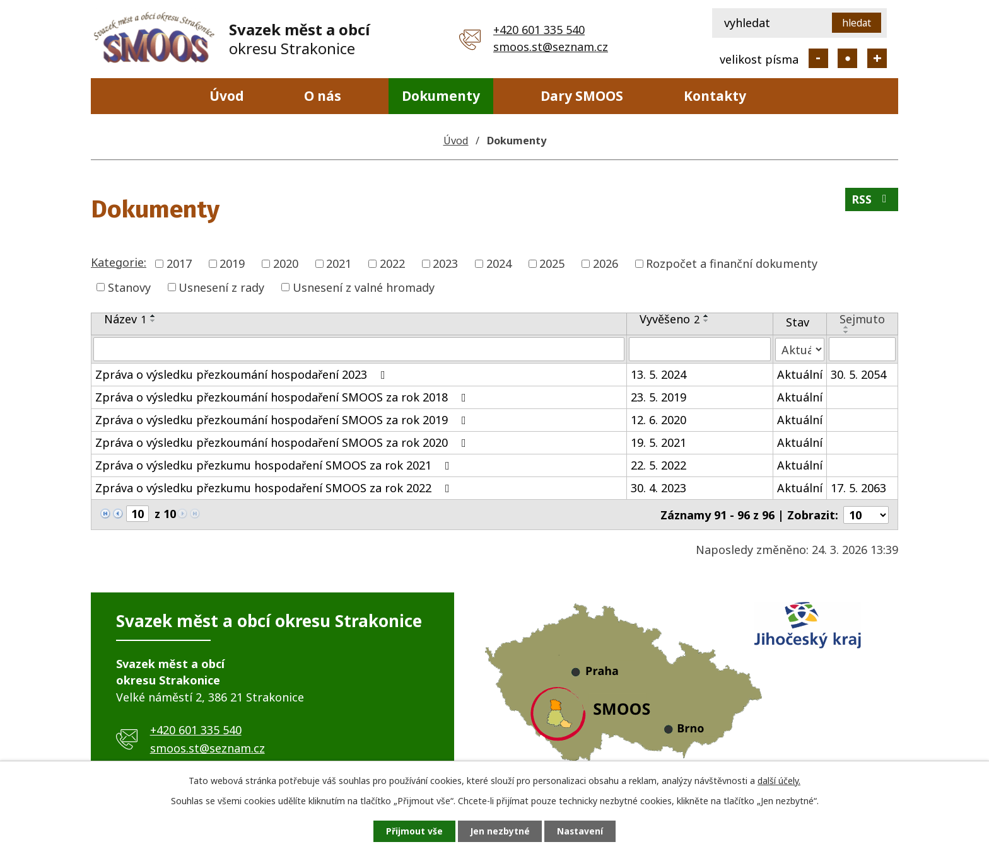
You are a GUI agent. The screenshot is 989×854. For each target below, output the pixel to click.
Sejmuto (862, 319)
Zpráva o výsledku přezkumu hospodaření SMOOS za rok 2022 (275, 487)
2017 (179, 263)
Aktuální (799, 374)
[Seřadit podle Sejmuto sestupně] (846, 332)
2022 (392, 263)
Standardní (847, 58)
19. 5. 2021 (658, 442)
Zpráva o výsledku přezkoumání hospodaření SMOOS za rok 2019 (283, 419)
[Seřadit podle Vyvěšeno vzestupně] (706, 315)
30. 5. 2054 (858, 374)
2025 (552, 263)
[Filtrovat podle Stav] (799, 349)
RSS (871, 200)
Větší (877, 58)
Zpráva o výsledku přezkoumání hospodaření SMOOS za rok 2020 (283, 442)
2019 (232, 263)
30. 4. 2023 (658, 487)
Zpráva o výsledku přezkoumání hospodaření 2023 (242, 374)
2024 (499, 263)
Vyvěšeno (669, 319)
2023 (445, 263)
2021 (338, 263)
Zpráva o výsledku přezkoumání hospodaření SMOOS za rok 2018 (283, 397)
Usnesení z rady (221, 286)
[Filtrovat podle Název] (358, 349)
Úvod (226, 96)
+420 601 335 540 (539, 29)
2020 (285, 263)
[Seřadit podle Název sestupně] (153, 320)
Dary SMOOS (582, 96)
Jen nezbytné (500, 831)
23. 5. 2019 (658, 397)
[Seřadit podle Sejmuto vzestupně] (846, 327)
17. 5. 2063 (858, 487)
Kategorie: (118, 262)
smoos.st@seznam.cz (550, 46)
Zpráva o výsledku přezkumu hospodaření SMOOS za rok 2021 (275, 465)
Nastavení (582, 831)
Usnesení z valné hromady (364, 286)
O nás (322, 96)
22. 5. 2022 (658, 465)
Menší (818, 58)
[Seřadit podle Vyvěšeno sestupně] (706, 320)
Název (125, 319)
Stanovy (129, 286)
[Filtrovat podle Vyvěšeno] (700, 349)
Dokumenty (441, 96)
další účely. (779, 780)
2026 (605, 263)
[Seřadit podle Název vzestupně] (153, 315)
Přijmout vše (412, 831)
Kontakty (715, 96)
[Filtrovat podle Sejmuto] (862, 349)
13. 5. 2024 (658, 374)
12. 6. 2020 (658, 419)
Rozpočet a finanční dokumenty (731, 263)
